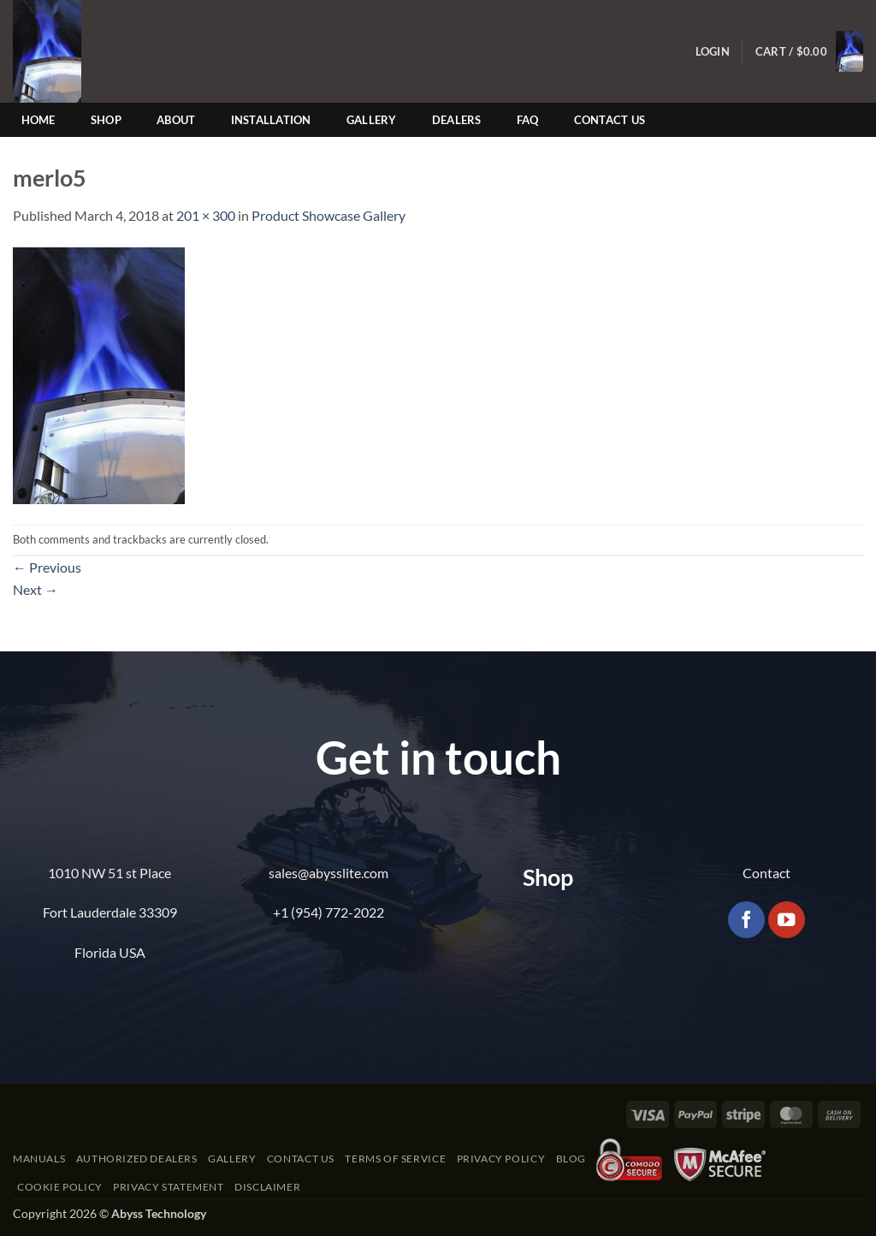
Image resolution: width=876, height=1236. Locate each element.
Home (38, 120)
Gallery (371, 120)
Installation (271, 120)
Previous (47, 567)
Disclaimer (267, 1186)
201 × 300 (205, 215)
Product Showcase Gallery (328, 215)
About (176, 120)
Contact (766, 873)
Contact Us (610, 120)
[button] (712, 52)
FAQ (528, 120)
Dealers (457, 120)
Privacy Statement (168, 1186)
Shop (106, 120)
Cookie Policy (60, 1186)
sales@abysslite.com (328, 873)
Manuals (39, 1158)
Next (35, 589)
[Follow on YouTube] (786, 919)
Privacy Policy (501, 1158)
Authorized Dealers (137, 1158)
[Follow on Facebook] (746, 919)
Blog (571, 1158)
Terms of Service (395, 1158)
